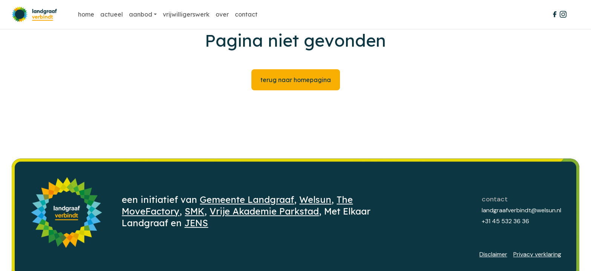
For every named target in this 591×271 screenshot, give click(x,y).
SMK (194, 211)
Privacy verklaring (537, 254)
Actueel (111, 14)
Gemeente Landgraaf (247, 199)
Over (222, 14)
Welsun (315, 199)
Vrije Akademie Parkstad (264, 211)
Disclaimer (493, 254)
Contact (246, 14)
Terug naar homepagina (295, 80)
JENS (196, 222)
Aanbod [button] (140, 14)
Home (86, 14)
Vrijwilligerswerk (186, 14)
